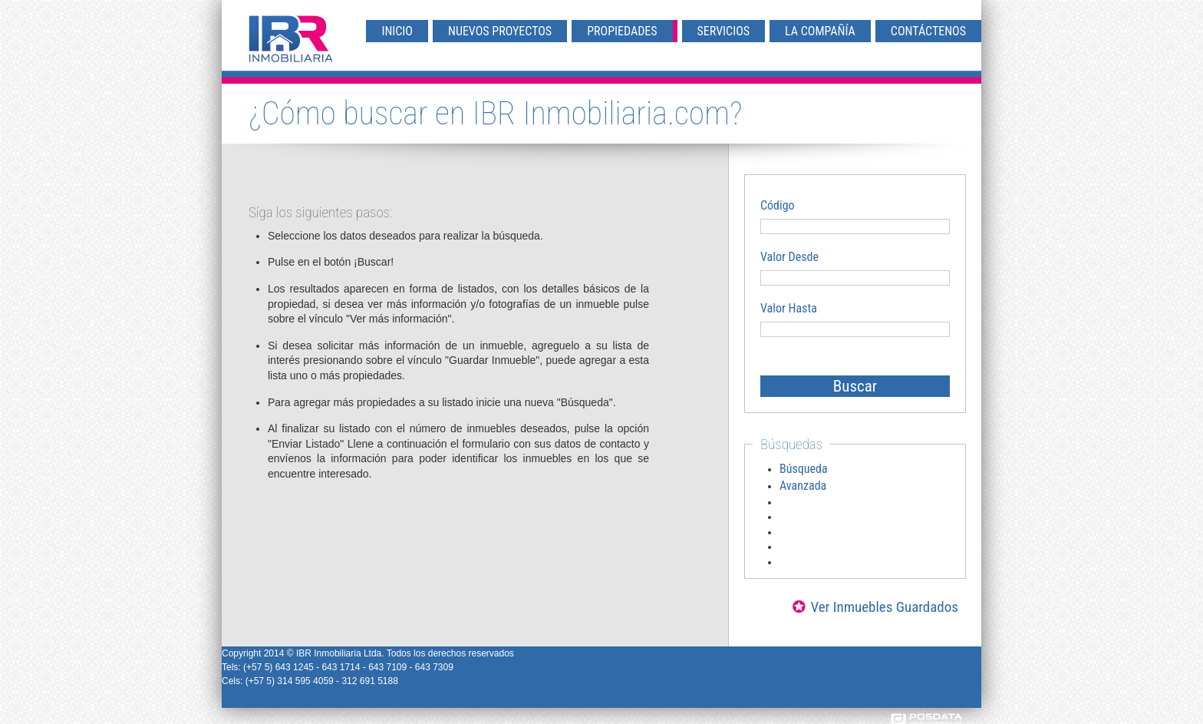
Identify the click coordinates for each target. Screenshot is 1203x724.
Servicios (723, 31)
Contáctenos (928, 31)
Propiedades (622, 31)
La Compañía (820, 31)
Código (777, 205)
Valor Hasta (788, 308)
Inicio (397, 31)
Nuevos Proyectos (500, 31)
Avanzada (802, 485)
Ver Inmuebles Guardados (884, 607)
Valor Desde (789, 257)
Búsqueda (803, 468)
